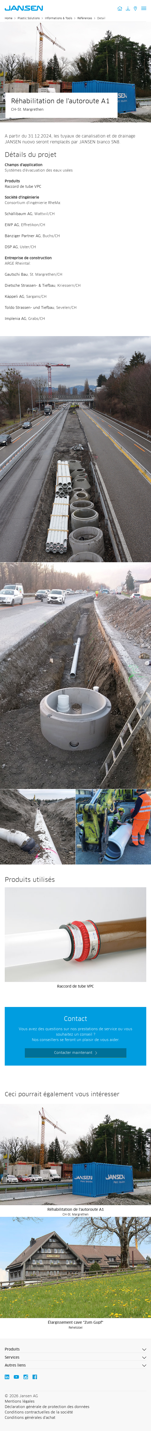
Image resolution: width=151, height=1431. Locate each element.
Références (84, 18)
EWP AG (12, 225)
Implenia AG (15, 319)
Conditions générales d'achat (30, 1418)
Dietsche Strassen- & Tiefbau (30, 285)
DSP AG (11, 247)
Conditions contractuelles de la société (39, 1412)
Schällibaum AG (18, 214)
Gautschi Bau (16, 274)
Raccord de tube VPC (23, 186)
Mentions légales (20, 1401)
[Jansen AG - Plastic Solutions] (75, 339)
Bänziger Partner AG (23, 236)
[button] (75, 1349)
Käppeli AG (14, 296)
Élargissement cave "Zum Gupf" (75, 1322)
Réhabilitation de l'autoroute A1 (75, 1209)
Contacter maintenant (73, 1053)
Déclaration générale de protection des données (47, 1407)
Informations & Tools (58, 18)
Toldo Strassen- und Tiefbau (29, 308)
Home (8, 18)
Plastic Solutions (29, 18)
